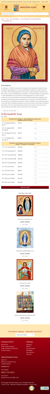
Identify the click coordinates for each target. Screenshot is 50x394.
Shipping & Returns (9, 111)
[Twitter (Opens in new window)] (25, 326)
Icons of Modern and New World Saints (31, 19)
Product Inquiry (5, 350)
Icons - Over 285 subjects (12, 19)
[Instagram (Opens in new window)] (24, 326)
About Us (4, 360)
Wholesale (29, 350)
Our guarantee (30, 348)
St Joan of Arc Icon (25, 283)
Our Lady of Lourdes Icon (25, 219)
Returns (28, 346)
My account (4, 344)
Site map (28, 354)
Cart (44, 8)
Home (2, 19)
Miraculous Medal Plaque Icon (25, 251)
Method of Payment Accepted (19, 384)
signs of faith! (45, 1)
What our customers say (8, 362)
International (30, 352)
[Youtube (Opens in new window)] (26, 326)
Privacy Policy (33, 384)
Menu (6, 8)
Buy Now (25, 224)
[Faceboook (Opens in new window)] (23, 326)
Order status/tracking (7, 346)
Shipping (29, 344)
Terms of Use (5, 384)
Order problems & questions (9, 348)
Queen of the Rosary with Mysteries (25, 315)
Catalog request (6, 364)
